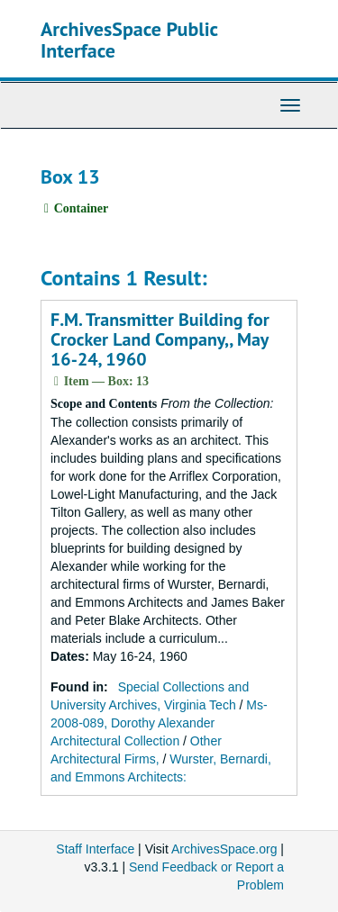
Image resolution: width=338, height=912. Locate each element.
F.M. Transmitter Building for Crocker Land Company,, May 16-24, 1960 (159, 339)
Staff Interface (95, 849)
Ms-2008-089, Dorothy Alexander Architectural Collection (159, 723)
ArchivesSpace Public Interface (129, 39)
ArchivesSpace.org (224, 849)
